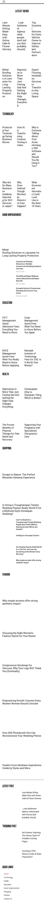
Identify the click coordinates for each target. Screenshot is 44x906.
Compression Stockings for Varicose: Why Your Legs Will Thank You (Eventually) (21, 668)
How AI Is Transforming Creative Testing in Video (22, 136)
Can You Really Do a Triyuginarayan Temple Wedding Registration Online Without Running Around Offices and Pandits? (28, 524)
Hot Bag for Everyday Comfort (27, 535)
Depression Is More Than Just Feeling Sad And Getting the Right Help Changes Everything (22, 87)
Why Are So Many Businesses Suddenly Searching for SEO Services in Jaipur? (7, 194)
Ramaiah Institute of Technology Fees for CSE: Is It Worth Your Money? (32, 358)
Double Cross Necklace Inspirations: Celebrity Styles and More (22, 767)
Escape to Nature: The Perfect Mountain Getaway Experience (18, 476)
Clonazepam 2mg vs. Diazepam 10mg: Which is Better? (33, 393)
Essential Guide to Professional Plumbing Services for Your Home (28, 290)
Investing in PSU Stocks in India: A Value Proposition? (31, 854)
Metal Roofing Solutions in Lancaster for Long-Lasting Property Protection (7, 83)
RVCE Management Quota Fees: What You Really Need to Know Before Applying (10, 358)
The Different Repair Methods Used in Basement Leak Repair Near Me (27, 278)
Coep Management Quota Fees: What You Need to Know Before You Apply (32, 325)
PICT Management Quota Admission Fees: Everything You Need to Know (10, 325)
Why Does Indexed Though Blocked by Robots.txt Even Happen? (21, 194)
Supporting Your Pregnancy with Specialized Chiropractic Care (32, 430)
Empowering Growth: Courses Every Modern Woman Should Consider (21, 702)
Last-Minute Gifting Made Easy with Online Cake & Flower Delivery (31, 795)
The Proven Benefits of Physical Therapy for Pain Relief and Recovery (10, 432)
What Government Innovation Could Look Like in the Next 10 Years (36, 194)
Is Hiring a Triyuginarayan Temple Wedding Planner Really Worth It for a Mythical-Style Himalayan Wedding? (21, 509)
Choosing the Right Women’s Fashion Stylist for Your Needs (19, 634)
